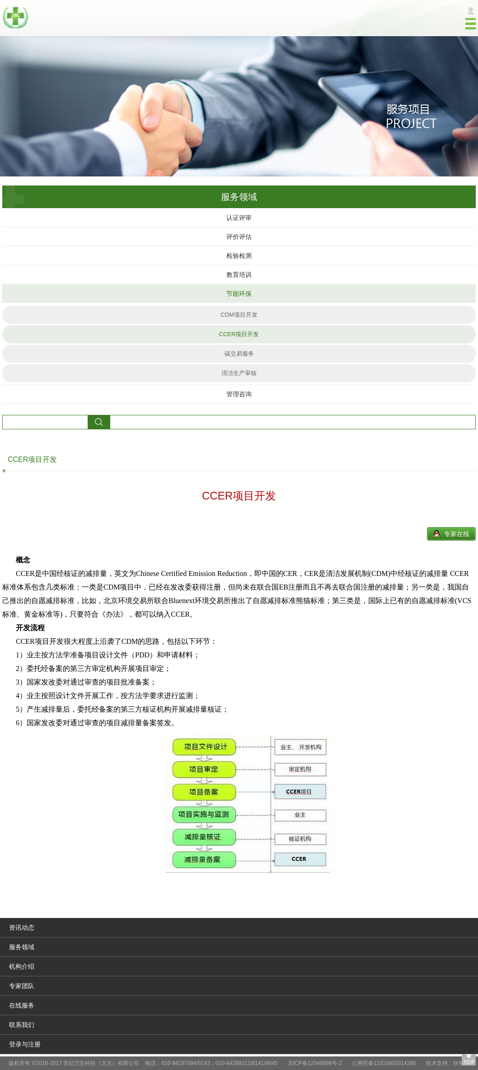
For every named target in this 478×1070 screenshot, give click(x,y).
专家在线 (456, 533)
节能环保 (239, 293)
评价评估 (239, 236)
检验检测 (239, 255)
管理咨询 (239, 394)
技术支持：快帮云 (447, 1063)
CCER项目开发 (239, 334)
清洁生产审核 (239, 373)
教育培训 (239, 274)
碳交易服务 (239, 353)
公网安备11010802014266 (384, 1063)
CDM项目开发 (239, 314)
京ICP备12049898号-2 (315, 1063)
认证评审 (239, 217)
